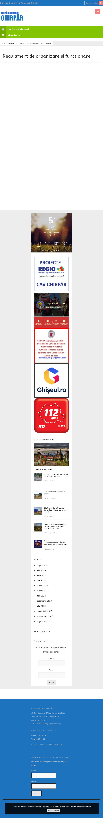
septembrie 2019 (45, 616)
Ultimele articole (43, 469)
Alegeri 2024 (10, 35)
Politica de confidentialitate (51, 744)
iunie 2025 (41, 575)
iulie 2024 (41, 595)
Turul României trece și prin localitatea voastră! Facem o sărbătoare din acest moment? (55, 542)
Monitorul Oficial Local (14, 29)
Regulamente (12, 43)
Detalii (88, 806)
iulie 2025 (41, 570)
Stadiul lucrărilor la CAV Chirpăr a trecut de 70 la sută (56, 475)
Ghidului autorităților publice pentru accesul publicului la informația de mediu (55, 526)
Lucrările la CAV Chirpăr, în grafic (54, 492)
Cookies (34, 744)
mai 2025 (41, 580)
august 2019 (43, 621)
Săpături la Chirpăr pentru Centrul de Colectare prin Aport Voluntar (56, 510)
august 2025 (43, 565)
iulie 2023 (41, 606)
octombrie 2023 (44, 600)
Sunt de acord (53, 811)
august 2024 (43, 590)
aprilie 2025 (42, 585)
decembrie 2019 (44, 611)
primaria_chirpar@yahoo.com (49, 724)
